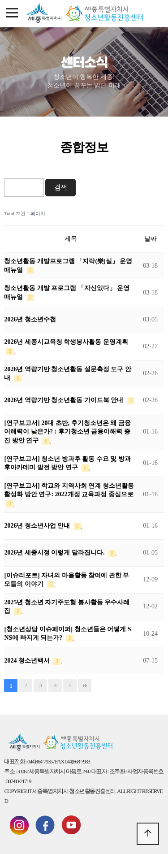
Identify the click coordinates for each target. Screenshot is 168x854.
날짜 (150, 238)
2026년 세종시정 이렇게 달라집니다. (55, 552)
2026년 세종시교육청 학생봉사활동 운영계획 (66, 341)
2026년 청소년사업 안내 (38, 525)
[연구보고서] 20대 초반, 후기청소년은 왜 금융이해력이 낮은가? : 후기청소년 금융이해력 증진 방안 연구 (67, 432)
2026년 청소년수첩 (30, 319)
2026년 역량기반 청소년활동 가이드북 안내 (64, 400)
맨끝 (84, 685)
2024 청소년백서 (27, 660)
